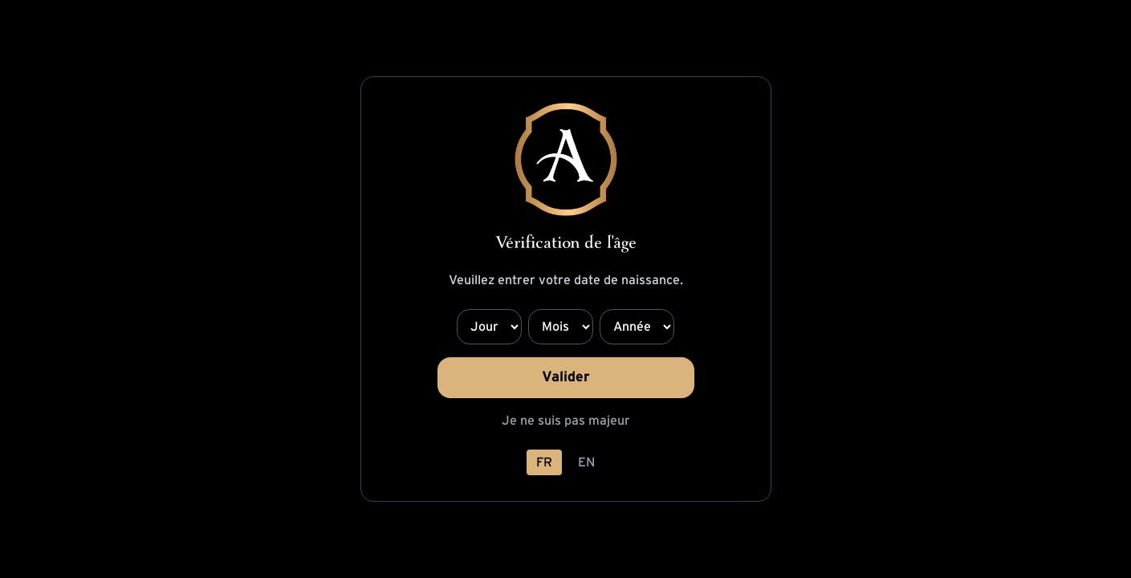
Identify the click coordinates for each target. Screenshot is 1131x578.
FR (544, 462)
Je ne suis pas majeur (566, 420)
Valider (566, 377)
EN (586, 462)
